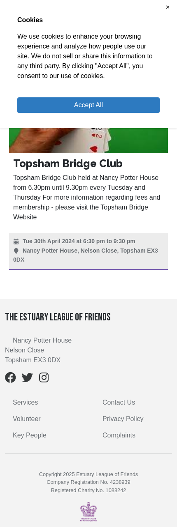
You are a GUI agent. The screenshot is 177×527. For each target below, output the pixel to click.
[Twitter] (27, 379)
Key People (30, 435)
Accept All (88, 104)
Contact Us (118, 402)
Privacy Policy (123, 418)
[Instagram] (44, 379)
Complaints (118, 435)
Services (25, 402)
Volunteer (27, 418)
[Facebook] (10, 379)
